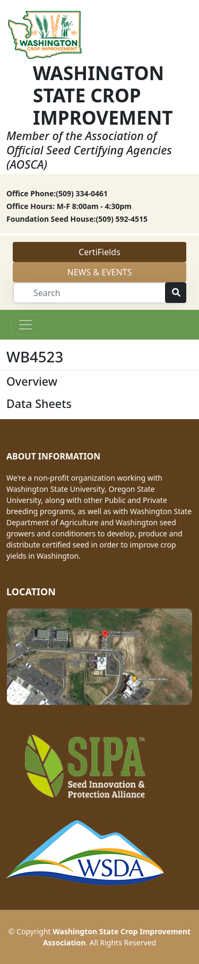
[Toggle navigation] (25, 324)
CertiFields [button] (99, 252)
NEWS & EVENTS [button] (99, 272)
